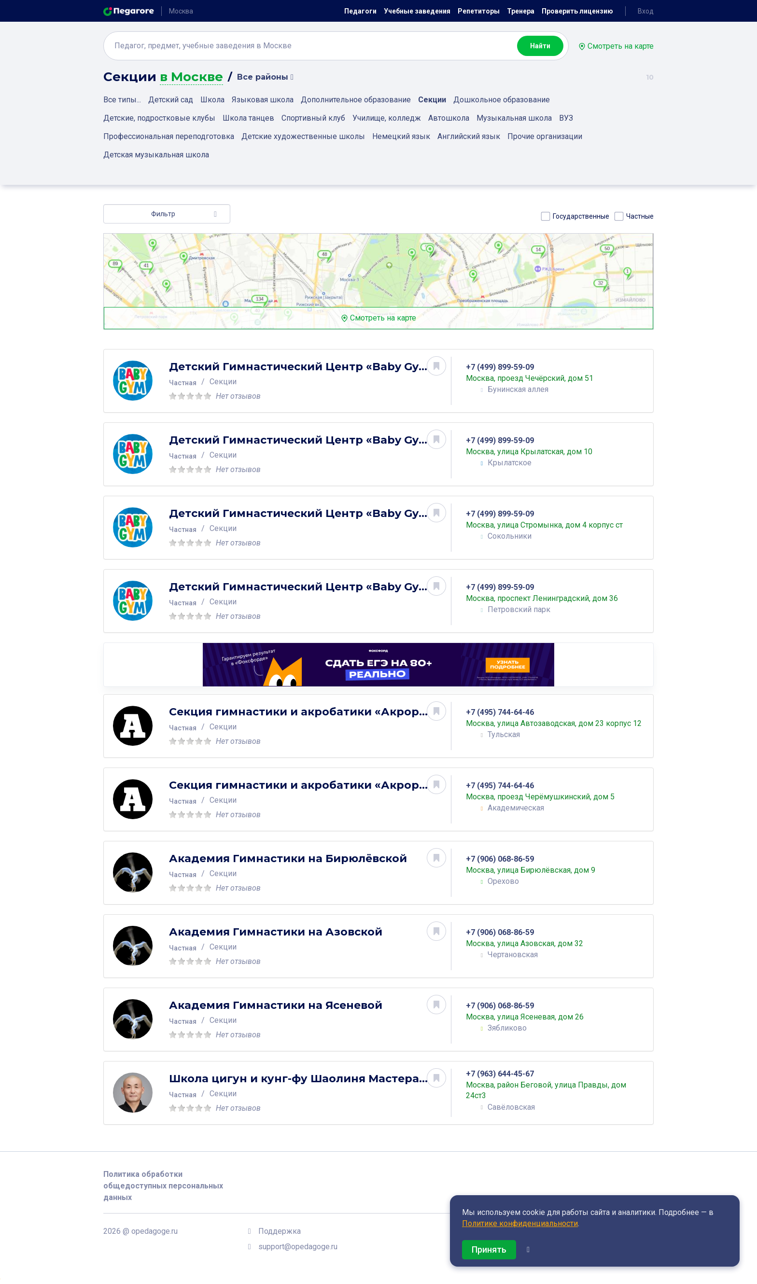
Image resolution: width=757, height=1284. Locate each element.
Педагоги (360, 11)
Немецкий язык (401, 136)
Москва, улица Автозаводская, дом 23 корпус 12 (553, 723)
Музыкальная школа (514, 118)
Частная (187, 383)
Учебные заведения (417, 11)
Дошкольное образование (501, 99)
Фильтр (163, 214)
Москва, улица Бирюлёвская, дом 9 (535, 870)
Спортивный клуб (313, 118)
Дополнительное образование (356, 99)
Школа (212, 99)
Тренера (520, 11)
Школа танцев (248, 118)
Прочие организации (544, 136)
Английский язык (468, 136)
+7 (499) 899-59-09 (505, 367)
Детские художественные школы (303, 136)
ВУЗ (566, 118)
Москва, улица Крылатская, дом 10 (534, 451)
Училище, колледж (386, 118)
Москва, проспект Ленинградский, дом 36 (547, 598)
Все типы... (122, 99)
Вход (646, 11)
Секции (432, 99)
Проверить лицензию (577, 11)
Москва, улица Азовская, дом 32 (529, 943)
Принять (489, 1249)
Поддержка (279, 1231)
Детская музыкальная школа (156, 154)
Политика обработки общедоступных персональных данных (163, 1186)
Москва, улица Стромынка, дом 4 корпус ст (549, 525)
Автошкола (448, 118)
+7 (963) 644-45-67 (505, 1073)
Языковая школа (263, 99)
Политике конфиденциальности (520, 1223)
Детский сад (170, 99)
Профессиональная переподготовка (168, 136)
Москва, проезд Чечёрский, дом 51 (534, 378)
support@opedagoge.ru (297, 1246)
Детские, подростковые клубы (159, 118)
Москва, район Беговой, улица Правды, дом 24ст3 (551, 1090)
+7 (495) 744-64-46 (505, 707)
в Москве (191, 77)
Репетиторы (479, 11)
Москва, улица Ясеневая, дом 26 (530, 1016)
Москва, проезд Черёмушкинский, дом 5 (545, 796)
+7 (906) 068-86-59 (505, 859)
